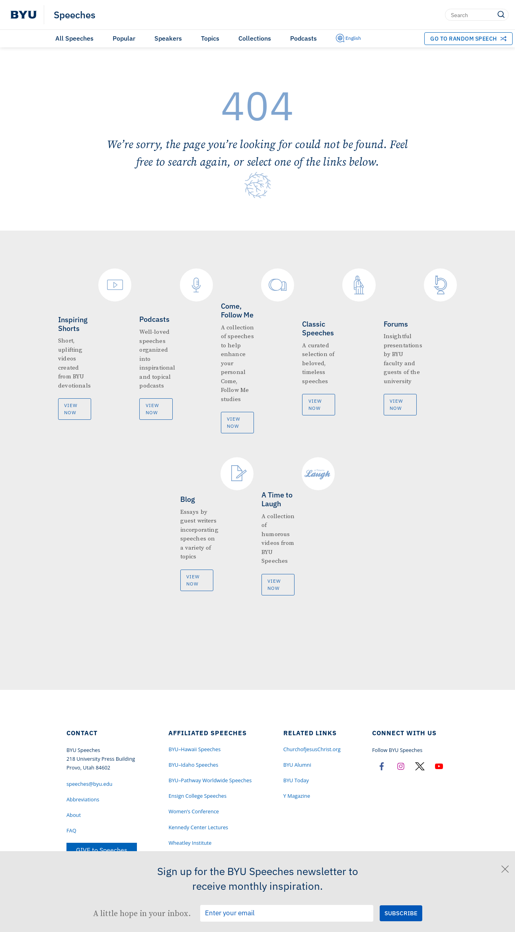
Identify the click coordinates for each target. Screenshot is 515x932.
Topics (210, 38)
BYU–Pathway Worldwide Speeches (210, 780)
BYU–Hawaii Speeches (194, 749)
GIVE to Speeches (101, 850)
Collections (254, 38)
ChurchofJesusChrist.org (312, 749)
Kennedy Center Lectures (198, 827)
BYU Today (296, 780)
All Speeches (74, 38)
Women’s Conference (193, 811)
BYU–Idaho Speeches (193, 764)
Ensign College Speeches (197, 795)
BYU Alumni (297, 764)
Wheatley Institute (189, 842)
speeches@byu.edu (89, 783)
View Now (71, 408)
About (73, 814)
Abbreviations (82, 799)
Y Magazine (296, 795)
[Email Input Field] (286, 913)
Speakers (168, 38)
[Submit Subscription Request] (401, 913)
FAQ (71, 830)
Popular (124, 38)
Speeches (75, 14)
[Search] (477, 15)
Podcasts (303, 38)
